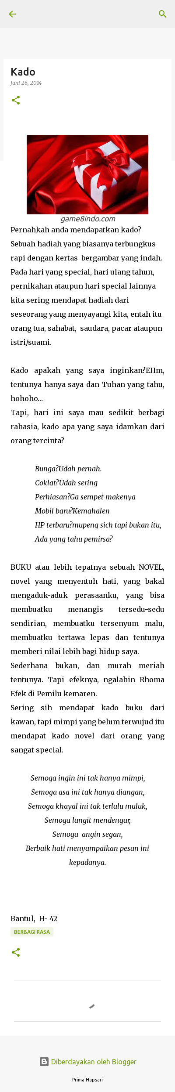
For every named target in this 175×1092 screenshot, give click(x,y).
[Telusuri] (163, 14)
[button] (15, 101)
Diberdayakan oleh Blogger (87, 1062)
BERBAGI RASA (32, 932)
